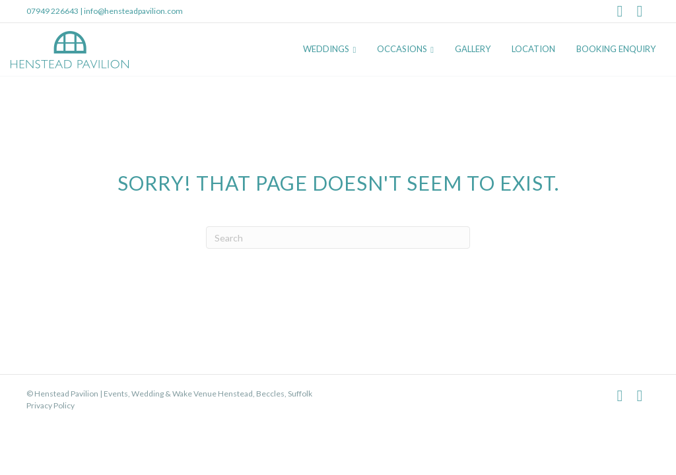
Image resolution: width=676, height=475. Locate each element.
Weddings (326, 49)
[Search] (338, 237)
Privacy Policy (50, 405)
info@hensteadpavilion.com (133, 11)
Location (533, 49)
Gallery (472, 49)
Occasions (402, 49)
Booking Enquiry (616, 49)
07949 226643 (52, 11)
